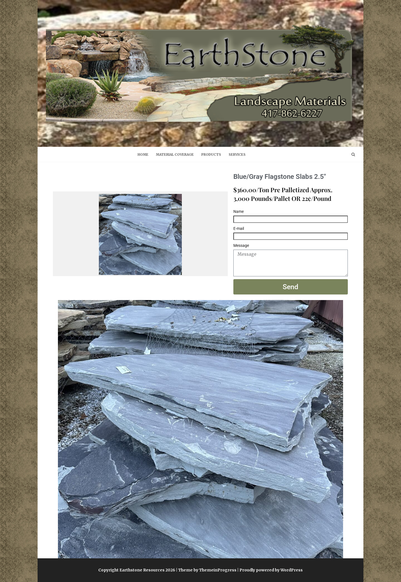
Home (143, 154)
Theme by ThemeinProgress (207, 570)
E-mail (238, 228)
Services (237, 154)
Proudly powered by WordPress (271, 570)
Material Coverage (175, 154)
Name (238, 211)
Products (211, 154)
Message (241, 245)
